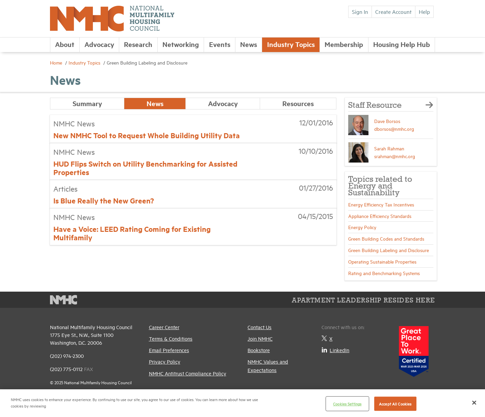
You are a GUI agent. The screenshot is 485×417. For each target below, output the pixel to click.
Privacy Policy (164, 361)
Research (138, 44)
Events (219, 44)
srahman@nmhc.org (394, 156)
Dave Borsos (387, 121)
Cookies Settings (347, 404)
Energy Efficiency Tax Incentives (381, 204)
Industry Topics (291, 44)
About (64, 44)
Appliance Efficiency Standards (379, 216)
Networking (180, 44)
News (248, 44)
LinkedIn (335, 350)
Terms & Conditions (171, 338)
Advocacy (99, 44)
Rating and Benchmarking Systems (384, 273)
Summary (87, 103)
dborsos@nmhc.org (394, 128)
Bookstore (259, 350)
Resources (298, 103)
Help (424, 11)
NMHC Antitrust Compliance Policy (187, 373)
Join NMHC (260, 338)
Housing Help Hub (401, 44)
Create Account (393, 11)
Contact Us (260, 327)
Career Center (164, 327)
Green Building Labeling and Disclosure (388, 250)
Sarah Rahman (389, 148)
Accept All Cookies (395, 404)
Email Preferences (169, 350)
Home (56, 62)
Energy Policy (362, 227)
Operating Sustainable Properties (382, 261)
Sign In (360, 11)
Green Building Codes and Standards (386, 238)
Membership (344, 44)
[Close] (474, 402)
